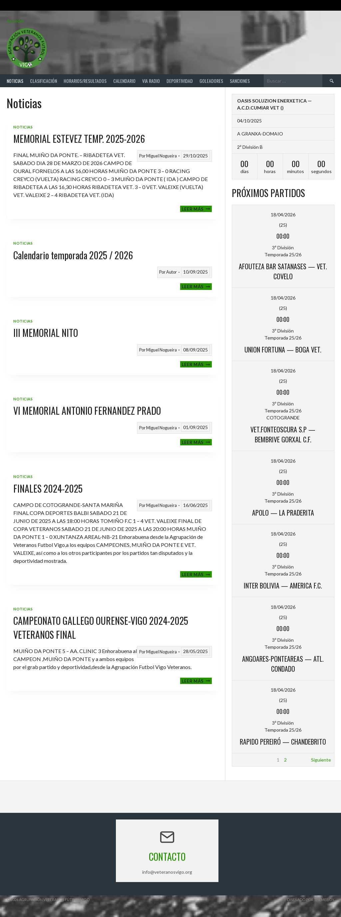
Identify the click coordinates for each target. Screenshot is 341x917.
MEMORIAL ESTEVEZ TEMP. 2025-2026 (79, 138)
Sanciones (240, 80)
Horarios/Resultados (85, 80)
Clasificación (43, 80)
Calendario (124, 80)
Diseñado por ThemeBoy (310, 899)
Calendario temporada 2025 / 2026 (73, 255)
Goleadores (211, 80)
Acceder (15, 21)
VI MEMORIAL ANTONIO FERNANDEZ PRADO (87, 410)
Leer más (197, 209)
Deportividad (180, 80)
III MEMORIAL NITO (45, 333)
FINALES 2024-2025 (48, 488)
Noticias (15, 80)
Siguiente (321, 760)
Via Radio (151, 80)
